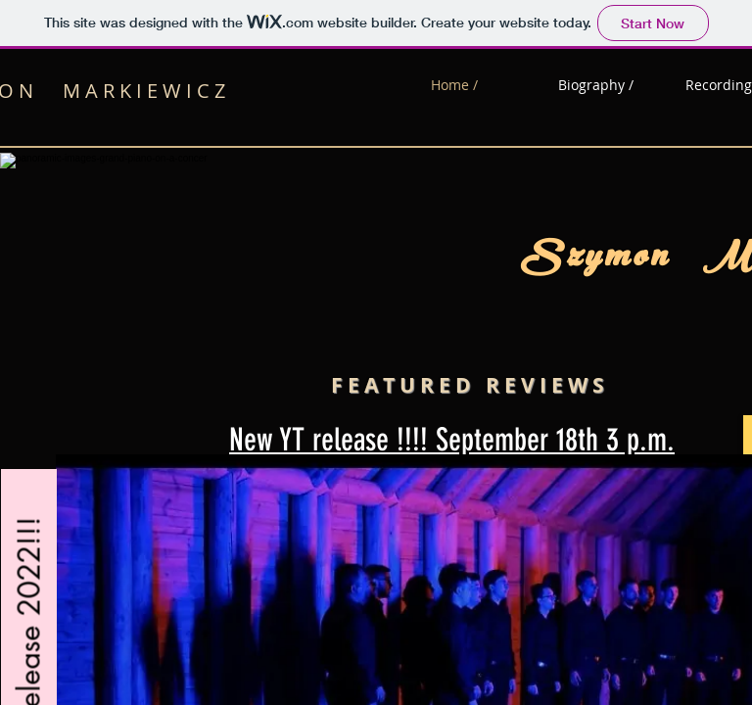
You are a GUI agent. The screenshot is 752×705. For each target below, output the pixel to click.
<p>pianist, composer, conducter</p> (376, 352)
